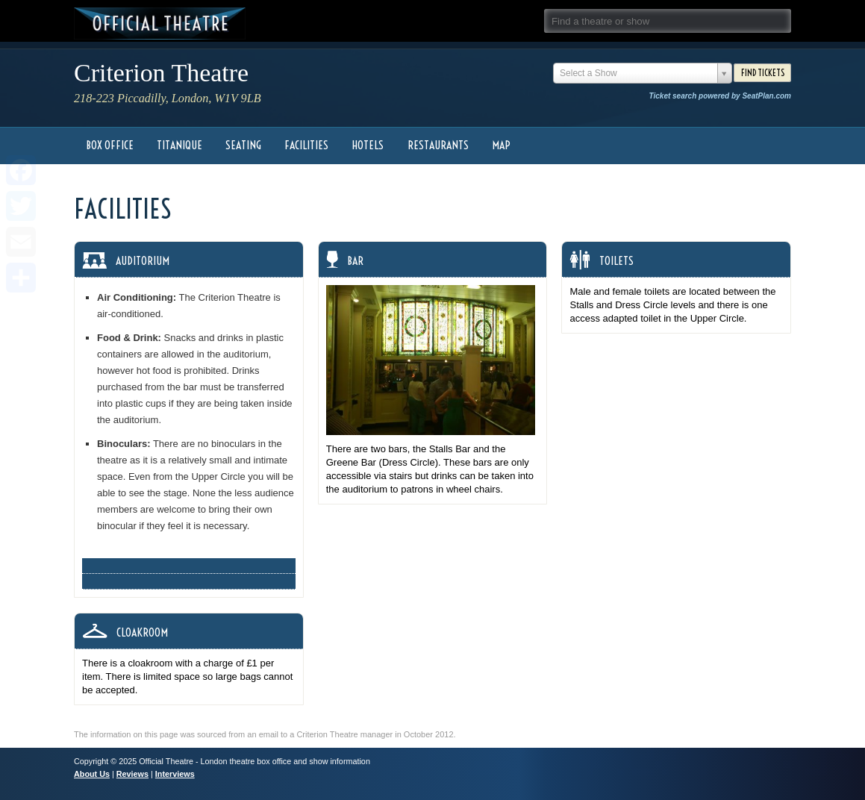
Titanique (179, 145)
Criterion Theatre (161, 73)
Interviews (175, 773)
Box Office (110, 145)
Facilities (306, 145)
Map (501, 145)
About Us (92, 773)
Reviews (132, 773)
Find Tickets (762, 72)
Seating (243, 145)
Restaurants (438, 145)
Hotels (368, 145)
